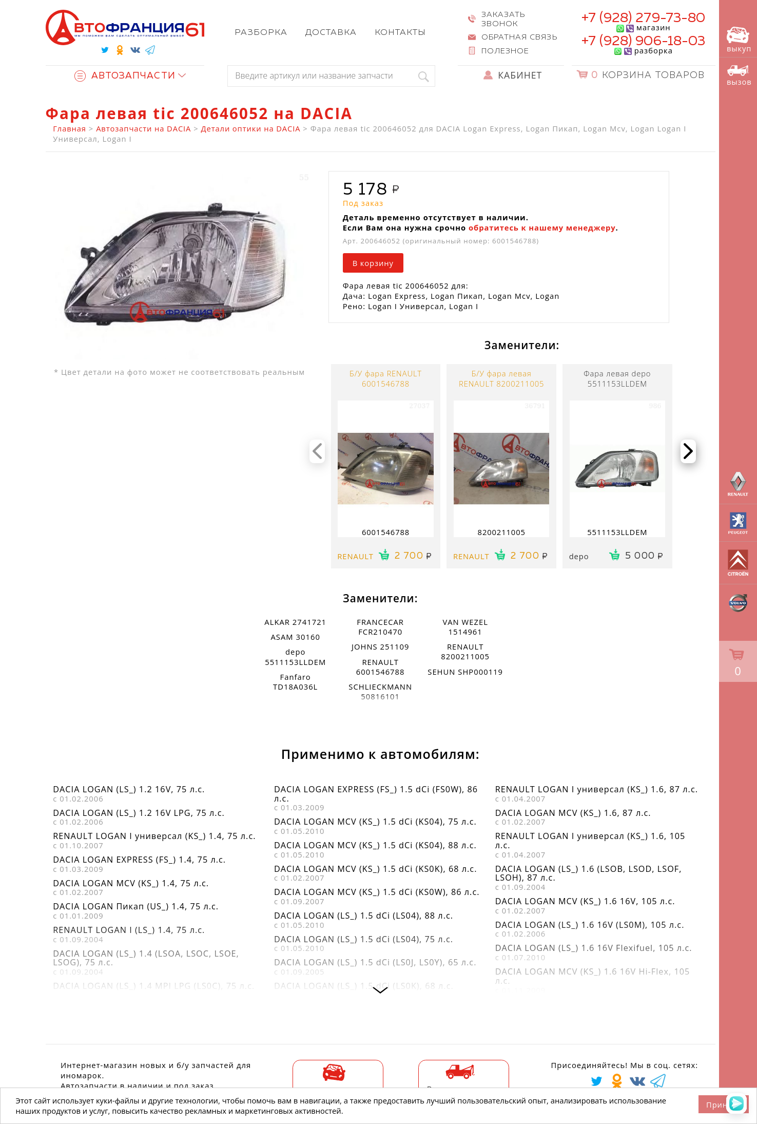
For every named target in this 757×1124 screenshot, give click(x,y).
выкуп (739, 40)
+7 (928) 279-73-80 (643, 18)
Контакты (400, 32)
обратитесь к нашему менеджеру (542, 227)
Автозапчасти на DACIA (143, 128)
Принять (723, 1104)
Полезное (505, 51)
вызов (739, 76)
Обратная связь (519, 37)
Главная (69, 128)
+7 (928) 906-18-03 (643, 41)
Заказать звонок (503, 19)
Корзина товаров (648, 75)
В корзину (373, 263)
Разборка (261, 32)
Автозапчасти (124, 76)
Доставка (331, 32)
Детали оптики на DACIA (251, 128)
